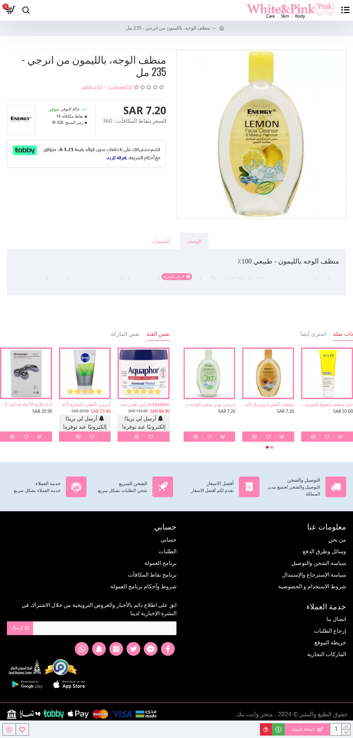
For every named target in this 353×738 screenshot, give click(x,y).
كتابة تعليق (92, 87)
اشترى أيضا (313, 334)
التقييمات (161, 240)
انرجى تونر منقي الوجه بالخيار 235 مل (209, 404)
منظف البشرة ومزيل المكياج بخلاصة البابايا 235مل (268, 404)
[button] (272, 447)
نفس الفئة (158, 334)
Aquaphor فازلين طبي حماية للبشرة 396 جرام (144, 404)
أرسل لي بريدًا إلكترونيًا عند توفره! (143, 423)
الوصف (194, 240)
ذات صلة (343, 334)
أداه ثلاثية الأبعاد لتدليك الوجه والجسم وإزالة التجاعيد (26, 404)
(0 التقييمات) (120, 87)
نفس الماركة (125, 334)
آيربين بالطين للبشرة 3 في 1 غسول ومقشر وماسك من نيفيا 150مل (85, 404)
